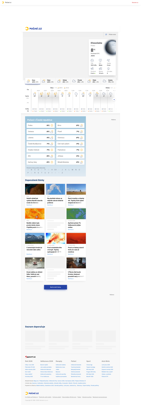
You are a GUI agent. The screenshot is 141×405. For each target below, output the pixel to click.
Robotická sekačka (48, 383)
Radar (79, 397)
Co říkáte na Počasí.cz (31, 397)
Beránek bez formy (75, 376)
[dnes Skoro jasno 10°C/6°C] (32, 81)
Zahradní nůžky (58, 383)
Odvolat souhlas (87, 397)
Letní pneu (66, 385)
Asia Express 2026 (69, 380)
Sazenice (34, 383)
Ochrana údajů (57, 397)
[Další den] (114, 99)
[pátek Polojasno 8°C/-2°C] (93, 81)
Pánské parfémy (95, 385)
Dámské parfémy (58, 385)
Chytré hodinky (86, 385)
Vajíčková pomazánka (61, 376)
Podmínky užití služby (45, 397)
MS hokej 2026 (90, 369)
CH (55, 170)
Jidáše (57, 369)
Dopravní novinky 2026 (107, 369)
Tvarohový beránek (75, 367)
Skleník (70, 383)
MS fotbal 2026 (90, 374)
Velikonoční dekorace (45, 369)
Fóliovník (75, 383)
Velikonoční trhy (53, 380)
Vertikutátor (40, 383)
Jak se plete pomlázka (46, 367)
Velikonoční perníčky (61, 374)
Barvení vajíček (44, 364)
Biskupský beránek (75, 369)
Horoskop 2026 (29, 376)
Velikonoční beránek (76, 364)
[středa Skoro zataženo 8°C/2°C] (62, 81)
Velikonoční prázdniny (45, 374)
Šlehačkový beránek (76, 374)
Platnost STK (105, 376)
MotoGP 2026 (89, 376)
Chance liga (89, 364)
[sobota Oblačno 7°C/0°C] (108, 81)
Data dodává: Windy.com (69, 397)
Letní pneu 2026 (106, 364)
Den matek (28, 371)
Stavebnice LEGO (49, 385)
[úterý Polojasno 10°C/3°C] (47, 81)
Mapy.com (36, 380)
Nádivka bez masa (60, 367)
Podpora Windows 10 (80, 380)
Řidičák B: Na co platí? (107, 371)
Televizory (79, 385)
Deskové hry (73, 385)
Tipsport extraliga (90, 367)
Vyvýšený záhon (82, 383)
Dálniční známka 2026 (107, 367)
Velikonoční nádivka (61, 364)
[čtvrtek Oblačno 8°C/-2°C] (78, 81)
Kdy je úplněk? (28, 374)
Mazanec (58, 371)
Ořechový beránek (75, 371)
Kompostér (65, 383)
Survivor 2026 (61, 380)
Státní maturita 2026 (30, 369)
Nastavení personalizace (100, 397)
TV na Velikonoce (44, 376)
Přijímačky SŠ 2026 (30, 367)
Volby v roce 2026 (29, 364)
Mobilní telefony (40, 385)
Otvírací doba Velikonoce (46, 371)
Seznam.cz (135, 2)
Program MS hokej (91, 371)
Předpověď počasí (43, 380)
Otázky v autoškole (106, 374)
